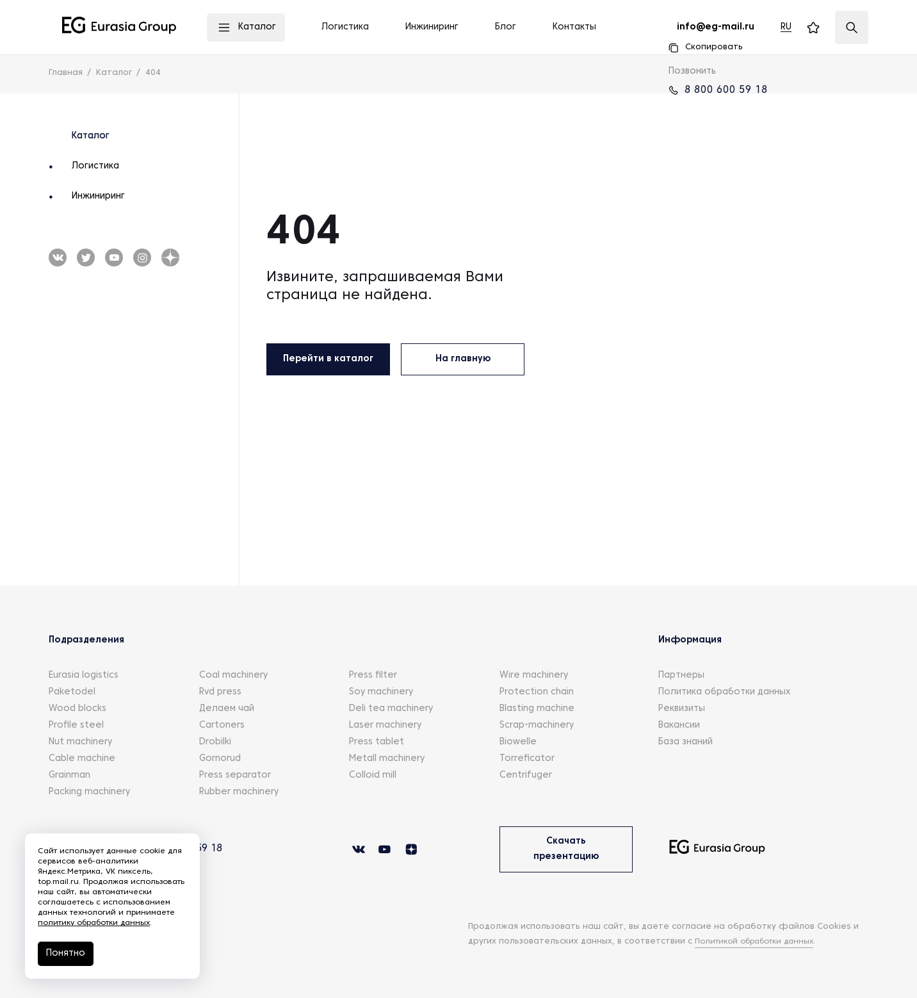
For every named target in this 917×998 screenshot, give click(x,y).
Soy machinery (381, 692)
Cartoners (222, 725)
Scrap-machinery (536, 725)
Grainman (69, 775)
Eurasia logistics (83, 675)
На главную (463, 359)
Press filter (373, 675)
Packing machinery (89, 792)
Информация (690, 640)
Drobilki (215, 742)
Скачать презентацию (566, 849)
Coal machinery (233, 675)
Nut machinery (80, 742)
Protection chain (536, 692)
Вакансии (679, 725)
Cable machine (82, 759)
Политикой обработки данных (761, 941)
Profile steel (76, 725)
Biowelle (518, 742)
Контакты (574, 27)
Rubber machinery (239, 792)
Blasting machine (536, 709)
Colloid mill (372, 775)
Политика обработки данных (724, 692)
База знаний (685, 742)
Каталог (91, 136)
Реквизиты (681, 709)
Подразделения (86, 640)
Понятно (66, 953)
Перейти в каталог (328, 359)
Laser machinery (385, 725)
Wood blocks (77, 709)
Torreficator (527, 759)
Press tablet (376, 742)
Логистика (95, 166)
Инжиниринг (98, 196)
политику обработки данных (94, 923)
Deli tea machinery (391, 709)
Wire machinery (533, 675)
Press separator (235, 775)
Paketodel (72, 692)
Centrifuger (525, 775)
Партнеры (681, 675)
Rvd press (220, 692)
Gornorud (220, 759)
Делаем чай (226, 709)
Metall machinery (387, 759)
